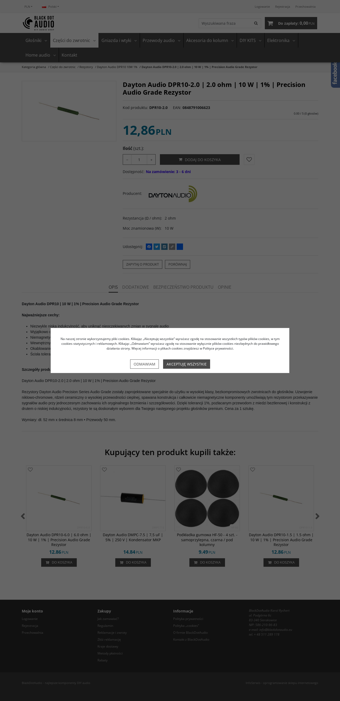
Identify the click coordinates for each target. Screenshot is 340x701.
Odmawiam (144, 364)
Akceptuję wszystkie (187, 364)
